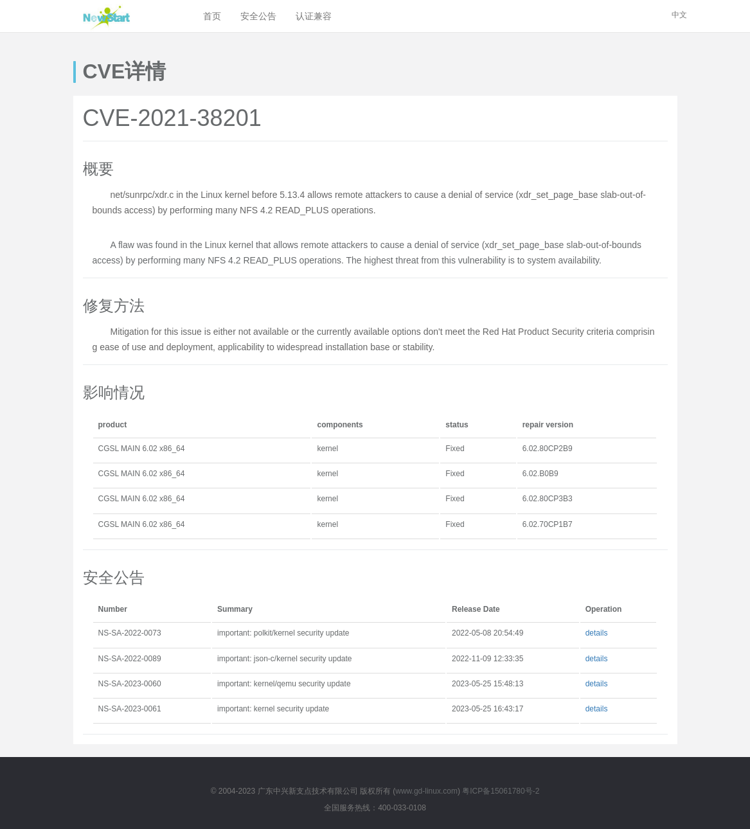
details (596, 632)
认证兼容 (314, 16)
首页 (212, 16)
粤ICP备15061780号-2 (500, 791)
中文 (679, 14)
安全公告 (258, 16)
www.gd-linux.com (426, 791)
